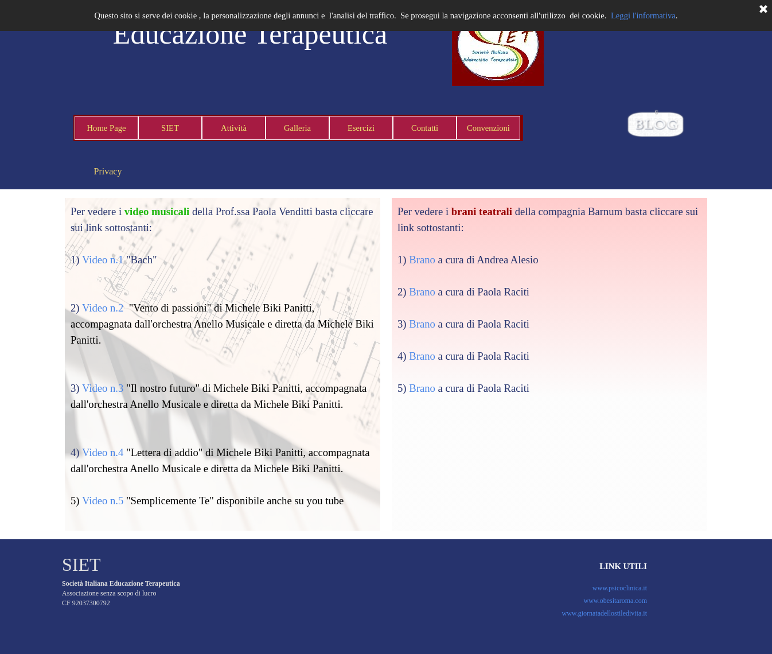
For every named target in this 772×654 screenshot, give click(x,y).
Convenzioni (488, 128)
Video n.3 (102, 388)
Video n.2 (102, 308)
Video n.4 (102, 452)
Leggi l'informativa (643, 15)
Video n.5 (102, 501)
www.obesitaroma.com (615, 601)
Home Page (106, 128)
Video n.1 (102, 260)
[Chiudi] (763, 10)
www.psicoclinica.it (619, 588)
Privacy (108, 171)
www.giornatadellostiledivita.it (604, 613)
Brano (422, 260)
